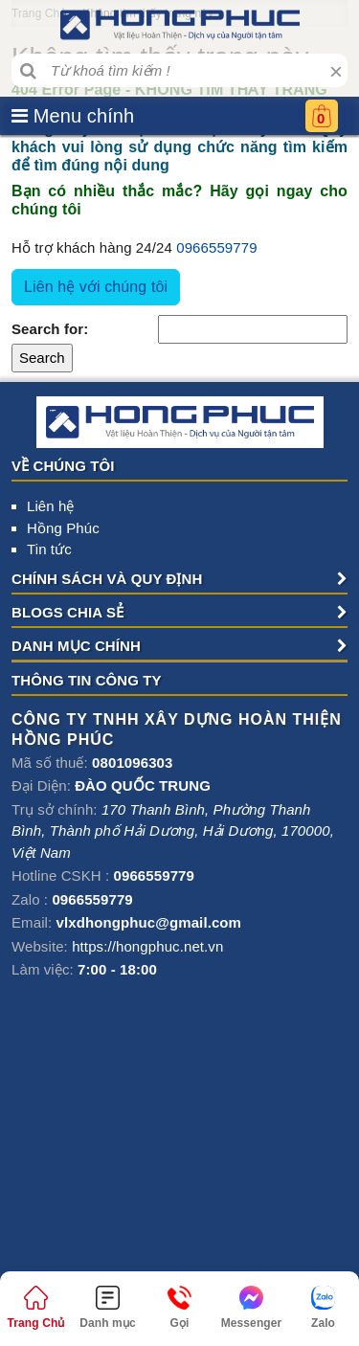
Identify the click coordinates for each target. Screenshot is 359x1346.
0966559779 (216, 247)
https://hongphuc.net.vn (147, 946)
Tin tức (49, 549)
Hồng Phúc (63, 528)
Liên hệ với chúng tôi (96, 287)
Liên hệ (51, 506)
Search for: (49, 329)
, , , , (172, 831)
